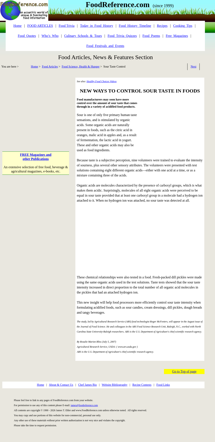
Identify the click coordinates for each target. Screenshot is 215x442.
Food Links (163, 384)
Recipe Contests (142, 384)
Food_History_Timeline (135, 25)
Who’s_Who (50, 36)
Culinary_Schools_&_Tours (83, 36)
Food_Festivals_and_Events (105, 46)
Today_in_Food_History (96, 25)
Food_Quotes (27, 36)
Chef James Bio (87, 384)
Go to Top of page (184, 371)
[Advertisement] (36, 107)
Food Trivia (66, 25)
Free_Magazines (177, 36)
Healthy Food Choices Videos (102, 81)
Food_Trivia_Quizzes (122, 36)
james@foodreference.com (84, 405)
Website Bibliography (114, 384)
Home (34, 66)
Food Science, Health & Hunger (81, 66)
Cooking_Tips (182, 25)
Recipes (162, 25)
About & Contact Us (61, 384)
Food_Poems (151, 36)
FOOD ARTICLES (40, 25)
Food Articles (50, 66)
